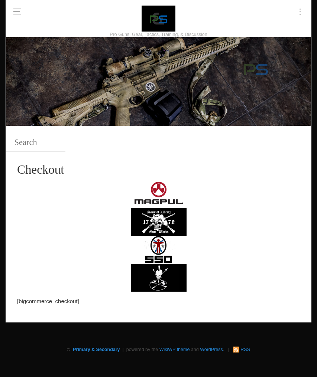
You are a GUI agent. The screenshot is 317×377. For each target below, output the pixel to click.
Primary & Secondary (96, 349)
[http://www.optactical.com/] (159, 277)
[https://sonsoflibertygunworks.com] (159, 221)
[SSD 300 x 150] (159, 249)
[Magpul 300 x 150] (159, 193)
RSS (245, 349)
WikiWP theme (174, 349)
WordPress (211, 349)
